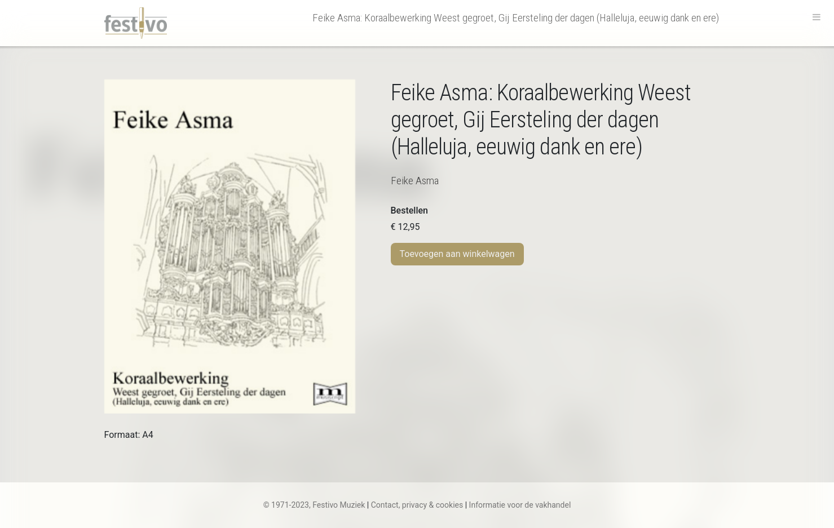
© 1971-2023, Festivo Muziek (314, 504)
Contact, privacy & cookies (417, 504)
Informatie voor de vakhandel (520, 504)
